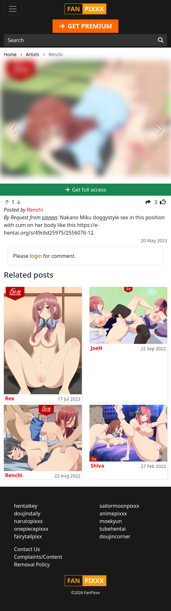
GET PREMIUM (85, 26)
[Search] (160, 40)
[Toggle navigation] (13, 9)
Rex (9, 398)
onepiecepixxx (31, 528)
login (36, 255)
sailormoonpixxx (119, 505)
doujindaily (27, 513)
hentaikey (25, 505)
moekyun (111, 521)
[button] (13, 129)
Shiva (97, 465)
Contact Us (27, 549)
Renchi (13, 475)
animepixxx (113, 513)
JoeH (97, 348)
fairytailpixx (28, 536)
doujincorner (115, 536)
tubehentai (113, 528)
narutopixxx (28, 521)
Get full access (85, 189)
